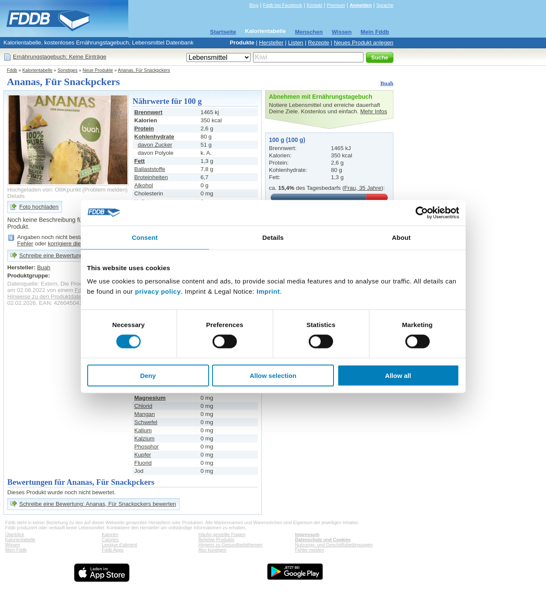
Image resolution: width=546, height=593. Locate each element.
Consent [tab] (145, 237)
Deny (148, 375)
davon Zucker (155, 145)
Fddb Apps (113, 549)
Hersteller (271, 42)
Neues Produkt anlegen (363, 42)
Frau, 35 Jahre (362, 188)
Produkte (242, 42)
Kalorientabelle (265, 31)
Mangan (144, 414)
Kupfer (142, 454)
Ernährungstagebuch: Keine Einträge (59, 56)
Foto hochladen (39, 207)
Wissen (342, 32)
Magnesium (149, 398)
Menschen (309, 32)
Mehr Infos (373, 111)
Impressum (307, 534)
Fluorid (143, 463)
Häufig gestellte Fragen (221, 534)
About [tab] (401, 237)
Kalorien (110, 534)
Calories (110, 539)
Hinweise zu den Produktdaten (46, 296)
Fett (139, 161)
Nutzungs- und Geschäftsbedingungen (334, 544)
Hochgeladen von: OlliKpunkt (44, 189)
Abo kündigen (212, 549)
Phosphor (146, 446)
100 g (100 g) (287, 139)
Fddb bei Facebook (282, 5)
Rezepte (318, 42)
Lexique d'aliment (119, 544)
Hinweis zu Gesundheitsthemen (230, 544)
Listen (296, 42)
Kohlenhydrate (154, 136)
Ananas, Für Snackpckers (144, 70)
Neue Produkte (98, 70)
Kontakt (314, 5)
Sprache (384, 5)
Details (16, 196)
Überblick (14, 534)
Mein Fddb (374, 32)
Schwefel (145, 422)
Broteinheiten (151, 177)
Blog (253, 5)
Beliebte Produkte (216, 539)
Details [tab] (273, 237)
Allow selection (273, 375)
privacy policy (158, 291)
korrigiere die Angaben (76, 243)
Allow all (398, 375)
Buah (387, 83)
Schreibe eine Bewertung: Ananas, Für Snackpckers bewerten (97, 504)
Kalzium (144, 438)
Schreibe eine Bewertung (51, 255)
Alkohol (143, 185)
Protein (144, 128)
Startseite (223, 32)
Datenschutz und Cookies (323, 539)
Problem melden (105, 189)
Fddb (12, 70)
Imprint (268, 291)
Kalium (143, 430)
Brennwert (148, 112)
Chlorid (143, 406)
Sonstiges (68, 70)
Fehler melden (309, 549)
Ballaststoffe (149, 169)
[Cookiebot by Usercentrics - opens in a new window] (421, 212)
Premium (336, 5)
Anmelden (361, 5)
